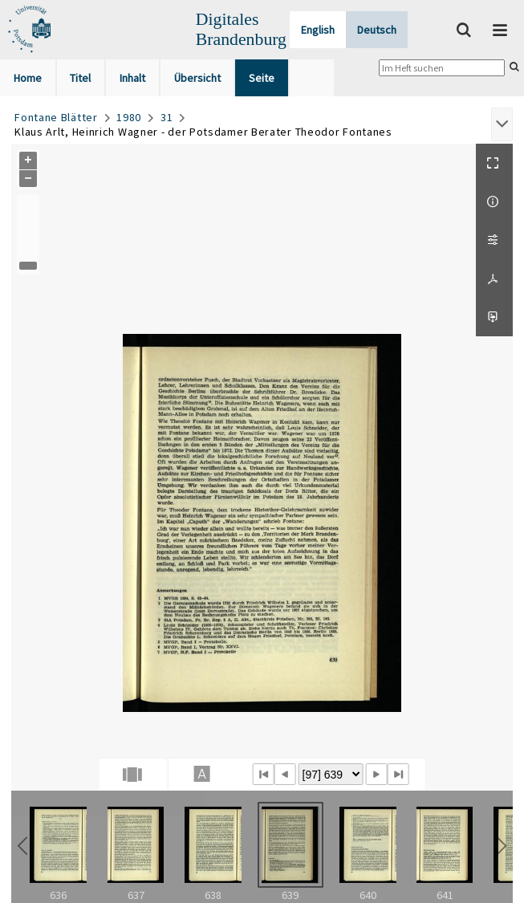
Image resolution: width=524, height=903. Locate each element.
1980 (128, 117)
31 (166, 117)
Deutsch (376, 29)
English (318, 29)
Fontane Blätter (56, 117)
